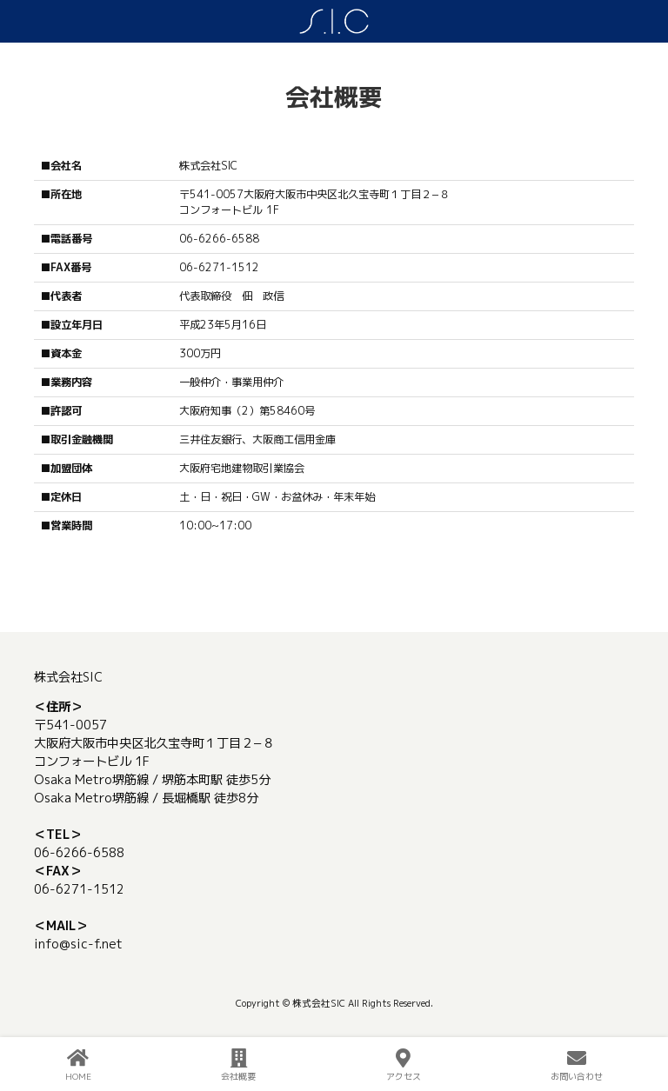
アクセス (403, 1065)
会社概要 (238, 1065)
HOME (78, 1065)
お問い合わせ (577, 1065)
